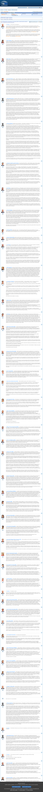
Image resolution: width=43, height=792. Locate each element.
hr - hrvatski (28, 7)
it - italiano (29, 7)
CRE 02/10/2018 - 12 (15, 15)
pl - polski (35, 7)
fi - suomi (40, 7)
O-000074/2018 (3, 14)
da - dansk (21, 7)
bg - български (18, 7)
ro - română (37, 7)
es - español (19, 7)
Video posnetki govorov (34, 21)
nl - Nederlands (34, 7)
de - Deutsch (22, 7)
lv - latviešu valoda (30, 7)
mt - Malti (33, 7)
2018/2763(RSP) (6, 11)
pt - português (36, 7)
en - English (25, 7)
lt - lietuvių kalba (31, 7)
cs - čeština (20, 7)
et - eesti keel (23, 7)
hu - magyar (32, 7)
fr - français (26, 7)
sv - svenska (41, 7)
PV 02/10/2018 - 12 (14, 14)
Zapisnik (40, 21)
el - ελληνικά (24, 7)
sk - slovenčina (38, 7)
